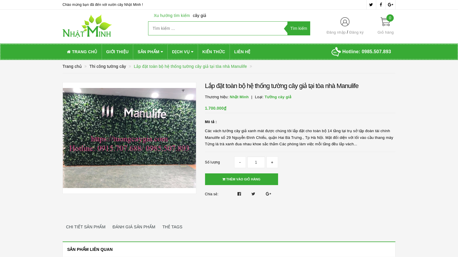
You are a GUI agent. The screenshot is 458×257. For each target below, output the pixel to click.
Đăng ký (356, 32)
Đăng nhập (336, 32)
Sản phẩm (150, 51)
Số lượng (212, 162)
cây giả (199, 15)
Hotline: (366, 51)
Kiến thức (213, 51)
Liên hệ (242, 51)
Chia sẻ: (211, 194)
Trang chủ (82, 51)
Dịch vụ (182, 51)
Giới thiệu (117, 51)
